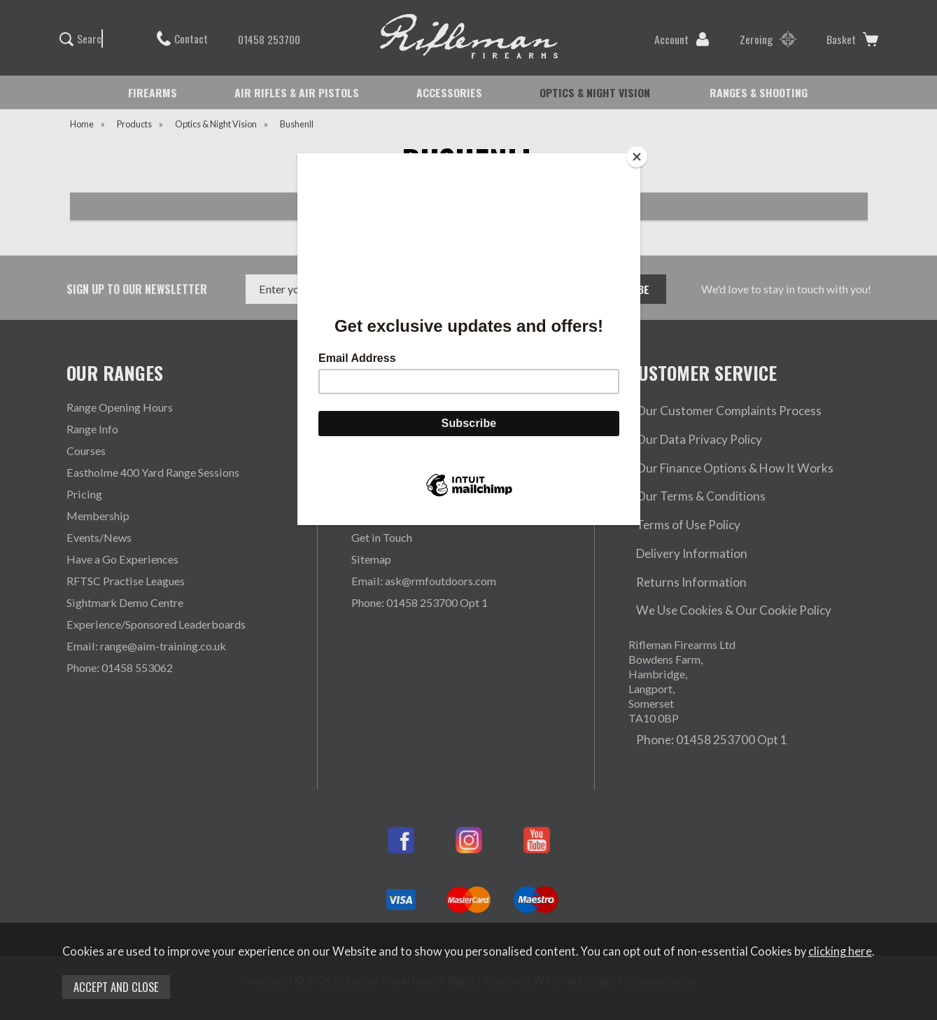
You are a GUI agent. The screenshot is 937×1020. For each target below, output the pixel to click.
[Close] (636, 156)
